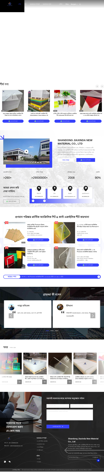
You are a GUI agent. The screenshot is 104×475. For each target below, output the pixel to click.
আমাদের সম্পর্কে (35, 4)
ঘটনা (60, 4)
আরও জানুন (65, 160)
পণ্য (25, 4)
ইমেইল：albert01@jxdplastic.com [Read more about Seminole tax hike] (13, 445)
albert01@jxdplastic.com (70, 196)
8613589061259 (85, 196)
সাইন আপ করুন (95, 457)
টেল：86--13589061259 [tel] (11, 442)
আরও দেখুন (12, 347)
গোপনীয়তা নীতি (16, 470)
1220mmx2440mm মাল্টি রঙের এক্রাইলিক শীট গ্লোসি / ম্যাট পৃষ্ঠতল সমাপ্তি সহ (36, 251)
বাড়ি (19, 4)
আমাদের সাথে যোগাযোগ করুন (47, 5)
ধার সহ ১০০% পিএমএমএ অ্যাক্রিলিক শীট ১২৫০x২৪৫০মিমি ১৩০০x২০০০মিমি (42, 276)
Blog (67, 4)
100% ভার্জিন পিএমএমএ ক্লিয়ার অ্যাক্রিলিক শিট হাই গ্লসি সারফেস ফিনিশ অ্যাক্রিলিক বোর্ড (37, 226)
